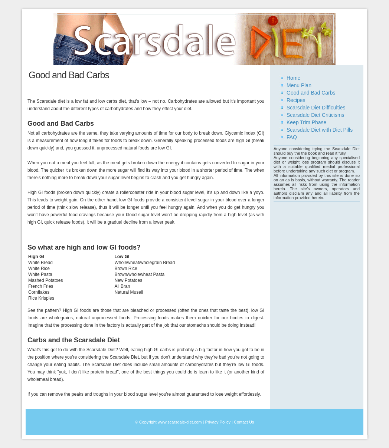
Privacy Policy (217, 422)
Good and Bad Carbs (311, 93)
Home (293, 78)
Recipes (296, 100)
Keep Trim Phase (306, 122)
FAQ (292, 137)
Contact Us (244, 422)
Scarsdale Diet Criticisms (315, 115)
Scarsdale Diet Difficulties (316, 108)
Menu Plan (299, 85)
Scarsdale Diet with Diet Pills (320, 130)
